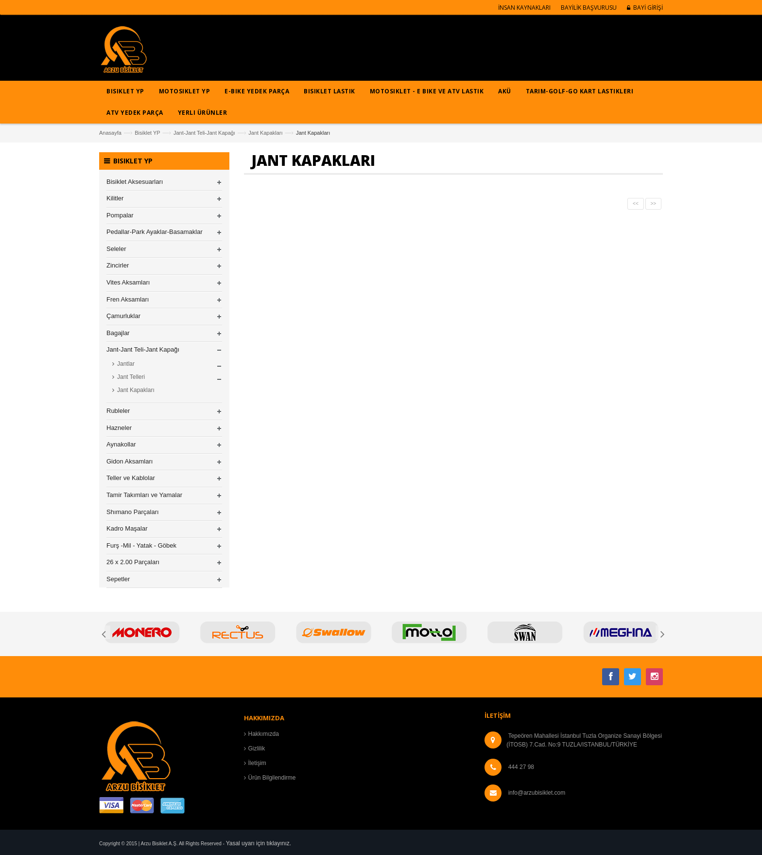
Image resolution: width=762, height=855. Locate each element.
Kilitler (114, 198)
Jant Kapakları (265, 133)
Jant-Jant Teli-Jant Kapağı (204, 133)
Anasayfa (110, 133)
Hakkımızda (263, 733)
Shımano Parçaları (132, 512)
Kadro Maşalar (127, 528)
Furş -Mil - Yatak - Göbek (141, 545)
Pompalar (120, 215)
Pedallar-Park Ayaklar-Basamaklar (154, 231)
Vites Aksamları (128, 282)
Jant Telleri (131, 377)
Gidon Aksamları (129, 461)
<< (636, 203)
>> (654, 203)
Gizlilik (256, 748)
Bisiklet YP (147, 133)
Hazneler (119, 427)
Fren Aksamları (127, 299)
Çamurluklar (123, 316)
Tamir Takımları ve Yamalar (144, 495)
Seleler (116, 248)
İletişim (257, 763)
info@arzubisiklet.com (537, 792)
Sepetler (118, 579)
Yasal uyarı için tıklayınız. (259, 843)
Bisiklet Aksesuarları (134, 181)
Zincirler (117, 265)
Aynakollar (121, 444)
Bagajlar (118, 333)
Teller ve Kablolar (130, 477)
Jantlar (126, 363)
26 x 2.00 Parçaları (132, 562)
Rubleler (118, 410)
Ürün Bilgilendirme (272, 777)
